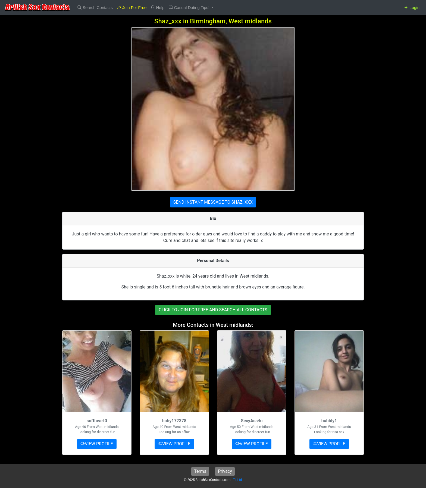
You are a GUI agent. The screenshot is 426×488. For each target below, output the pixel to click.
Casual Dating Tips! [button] (189, 7)
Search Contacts (95, 7)
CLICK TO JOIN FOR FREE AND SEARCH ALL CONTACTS (213, 309)
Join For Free (131, 7)
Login (411, 7)
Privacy (225, 471)
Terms (200, 471)
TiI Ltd (237, 480)
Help (157, 7)
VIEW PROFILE (97, 443)
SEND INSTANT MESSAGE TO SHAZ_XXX (213, 202)
